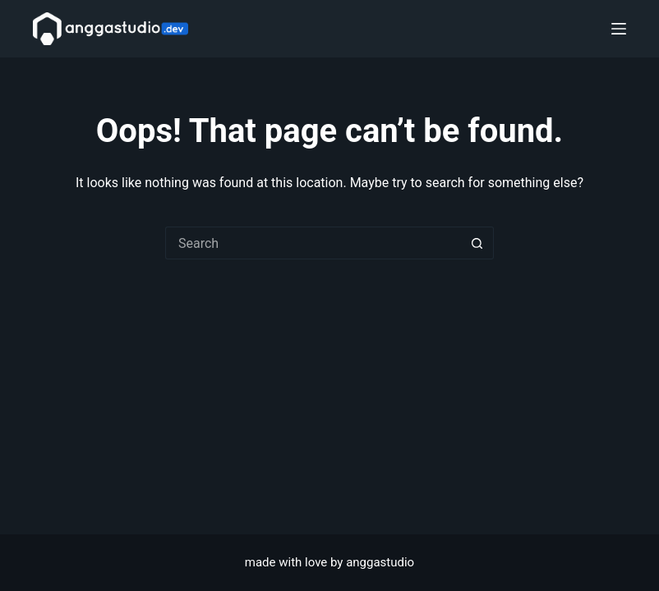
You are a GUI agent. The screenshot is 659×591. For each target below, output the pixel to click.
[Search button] (477, 243)
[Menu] (618, 28)
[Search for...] (313, 243)
